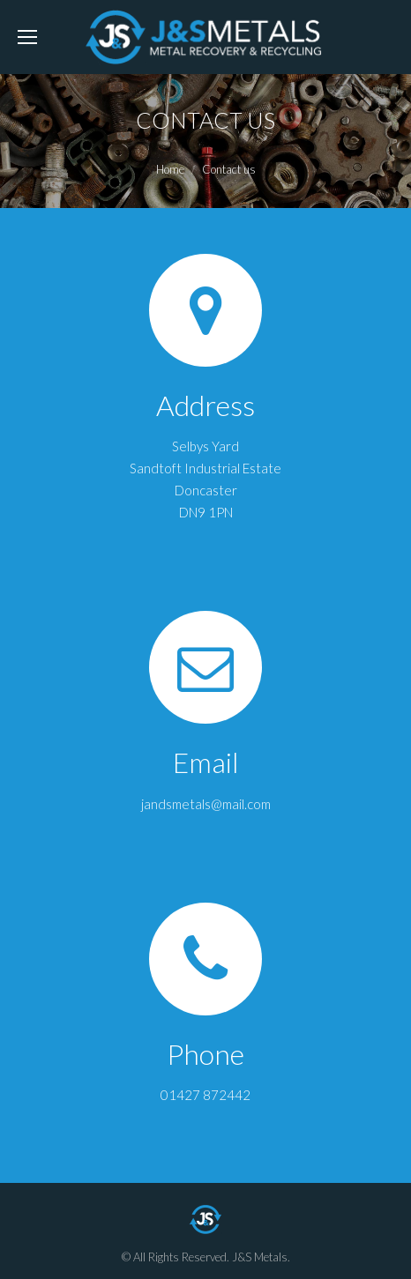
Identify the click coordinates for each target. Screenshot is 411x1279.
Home (170, 169)
